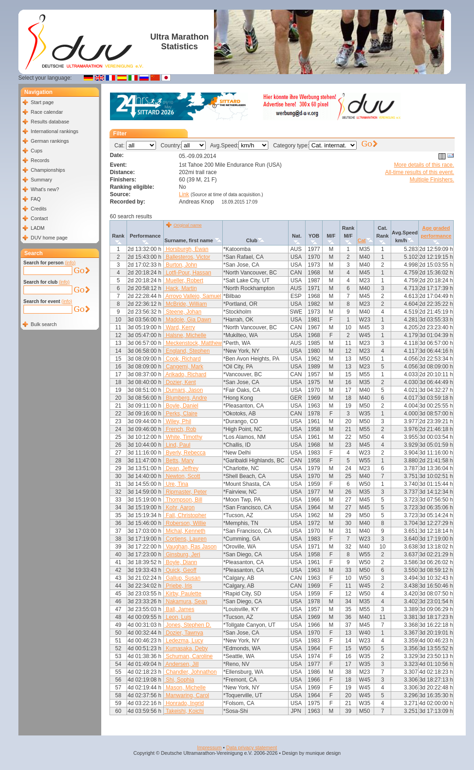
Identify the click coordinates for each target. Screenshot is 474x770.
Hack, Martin (180, 288)
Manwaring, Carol (186, 695)
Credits (38, 208)
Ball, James (179, 609)
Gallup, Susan (182, 578)
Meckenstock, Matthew (193, 343)
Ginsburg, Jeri (182, 554)
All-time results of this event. (419, 172)
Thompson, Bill (183, 499)
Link (184, 194)
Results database (50, 121)
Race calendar (47, 112)
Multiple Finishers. (432, 179)
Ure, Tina (176, 484)
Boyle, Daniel (181, 405)
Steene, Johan (183, 312)
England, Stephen (187, 351)
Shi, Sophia (179, 680)
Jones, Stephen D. (187, 625)
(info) (70, 262)
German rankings (50, 141)
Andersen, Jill (181, 664)
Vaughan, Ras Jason (190, 546)
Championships (48, 170)
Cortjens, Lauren (185, 539)
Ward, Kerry (179, 327)
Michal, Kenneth (184, 531)
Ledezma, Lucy (183, 640)
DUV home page (49, 237)
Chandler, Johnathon (190, 672)
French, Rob (180, 429)
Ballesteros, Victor (187, 257)
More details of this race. (424, 165)
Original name (187, 225)
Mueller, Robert (183, 280)
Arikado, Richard (185, 374)
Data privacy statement (251, 747)
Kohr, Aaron (179, 507)
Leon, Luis (177, 617)
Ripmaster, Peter (185, 492)
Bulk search (44, 324)
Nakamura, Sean (185, 601)
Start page (42, 102)
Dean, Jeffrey (181, 468)
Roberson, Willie (185, 523)
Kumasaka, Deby (186, 648)
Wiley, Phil (177, 421)
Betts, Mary (179, 460)
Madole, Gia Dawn (187, 319)
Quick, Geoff (180, 570)
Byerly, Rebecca (185, 452)
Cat (362, 240)
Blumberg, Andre (185, 398)
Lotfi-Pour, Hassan (187, 272)
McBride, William (185, 304)
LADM (38, 228)
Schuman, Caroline (188, 656)
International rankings (54, 131)
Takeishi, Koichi (184, 711)
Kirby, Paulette (182, 593)
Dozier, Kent (180, 382)
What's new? (45, 189)
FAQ (36, 199)
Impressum (209, 747)
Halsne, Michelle (185, 335)
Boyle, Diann (180, 562)
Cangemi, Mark (183, 366)
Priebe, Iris (178, 586)
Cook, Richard (182, 359)
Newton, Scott (182, 476)
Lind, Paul (177, 445)
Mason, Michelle (185, 687)
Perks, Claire (180, 413)
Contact (39, 218)
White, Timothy (183, 437)
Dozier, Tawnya (183, 633)
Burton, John (180, 265)
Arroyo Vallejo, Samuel (192, 296)
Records (40, 160)
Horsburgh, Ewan (186, 249)
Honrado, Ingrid (184, 703)
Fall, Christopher (185, 515)
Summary (41, 179)
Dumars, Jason (183, 390)
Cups (36, 150)
